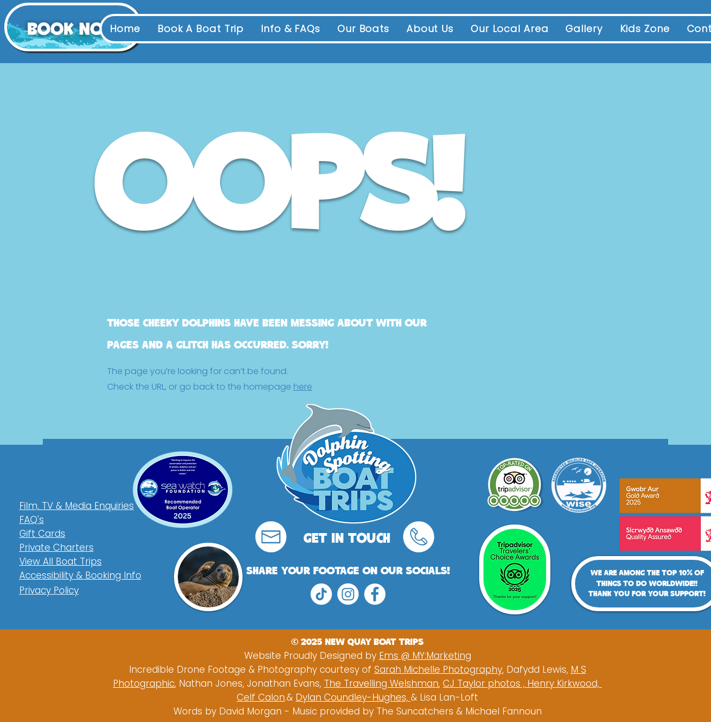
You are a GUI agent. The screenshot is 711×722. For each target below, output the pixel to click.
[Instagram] (348, 594)
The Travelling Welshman (381, 683)
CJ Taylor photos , (485, 683)
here (302, 387)
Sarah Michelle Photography (438, 669)
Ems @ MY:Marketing (425, 655)
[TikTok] (321, 594)
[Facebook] (374, 594)
